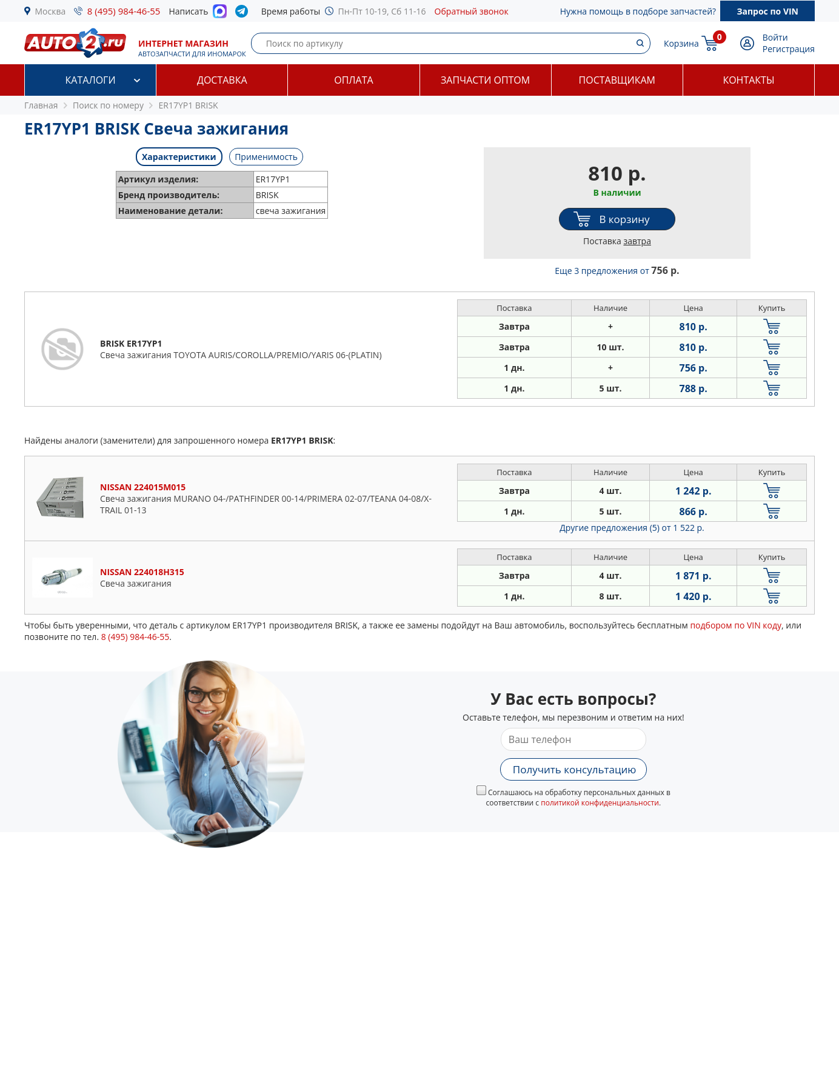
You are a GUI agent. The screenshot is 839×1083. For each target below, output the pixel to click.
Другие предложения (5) (632, 527)
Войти (775, 37)
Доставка (222, 80)
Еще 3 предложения (617, 270)
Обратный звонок (472, 11)
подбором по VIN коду (735, 625)
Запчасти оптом (485, 80)
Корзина (681, 43)
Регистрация (789, 49)
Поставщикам (617, 80)
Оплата (353, 80)
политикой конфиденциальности (600, 803)
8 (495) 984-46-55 (124, 11)
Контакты (748, 80)
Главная (41, 105)
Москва (50, 11)
